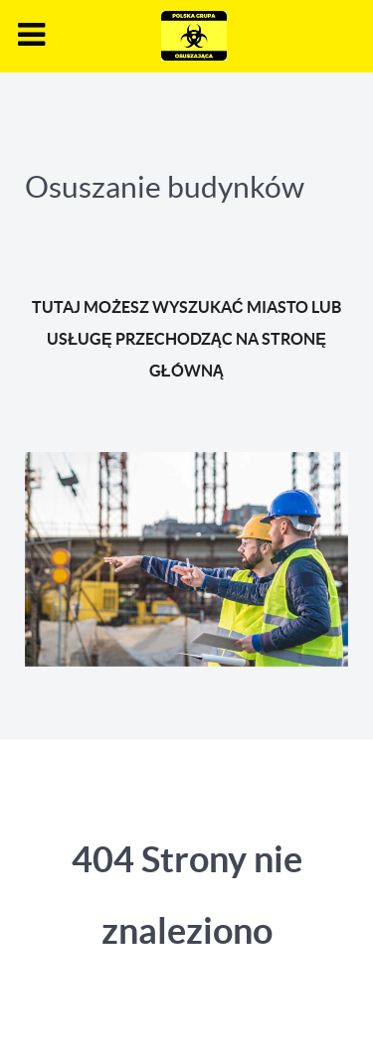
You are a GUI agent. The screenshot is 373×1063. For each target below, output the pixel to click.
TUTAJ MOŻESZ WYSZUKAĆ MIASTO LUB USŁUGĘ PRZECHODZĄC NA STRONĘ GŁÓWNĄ (186, 339)
